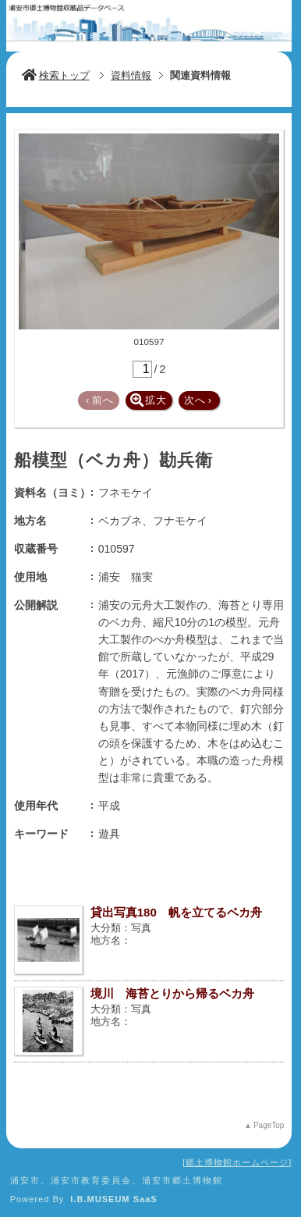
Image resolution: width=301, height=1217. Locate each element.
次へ (198, 400)
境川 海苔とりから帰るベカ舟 (172, 993)
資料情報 (131, 75)
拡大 (148, 400)
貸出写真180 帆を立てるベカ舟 (176, 912)
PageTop (268, 1125)
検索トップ (56, 75)
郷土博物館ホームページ (237, 1162)
